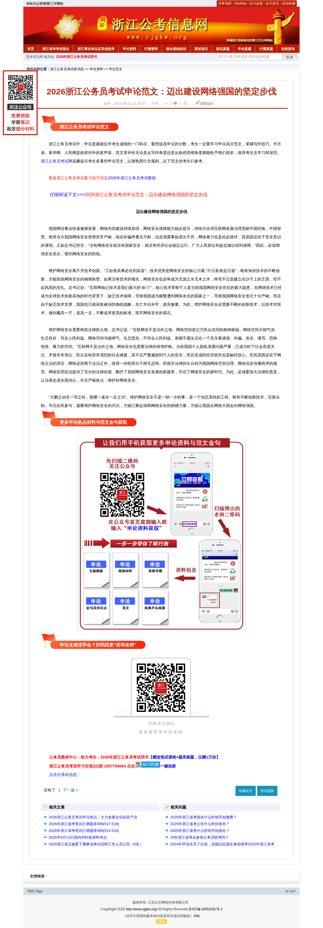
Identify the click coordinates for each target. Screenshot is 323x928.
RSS (31, 891)
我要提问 (207, 104)
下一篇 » (70, 790)
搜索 (290, 57)
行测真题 (266, 49)
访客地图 (225, 3)
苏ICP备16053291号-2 (205, 909)
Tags (38, 891)
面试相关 (201, 49)
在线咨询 (288, 49)
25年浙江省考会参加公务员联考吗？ (199, 837)
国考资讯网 (34, 57)
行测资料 (151, 49)
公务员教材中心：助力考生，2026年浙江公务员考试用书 (134, 757)
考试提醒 (267, 791)
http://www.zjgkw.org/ (141, 909)
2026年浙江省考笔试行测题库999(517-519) (84, 824)
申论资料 (129, 49)
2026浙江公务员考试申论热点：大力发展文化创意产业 (93, 817)
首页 (30, 49)
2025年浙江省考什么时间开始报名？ (200, 831)
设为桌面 (256, 3)
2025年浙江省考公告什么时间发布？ (200, 824)
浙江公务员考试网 (56, 161)
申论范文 (115, 69)
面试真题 (223, 49)
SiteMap (240, 3)
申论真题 (244, 49)
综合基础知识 (176, 49)
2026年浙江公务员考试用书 (76, 57)
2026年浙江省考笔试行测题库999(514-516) (84, 831)
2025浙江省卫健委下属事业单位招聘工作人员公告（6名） (96, 844)
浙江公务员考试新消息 (67, 69)
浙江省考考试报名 (55, 49)
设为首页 (272, 3)
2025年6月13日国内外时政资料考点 (78, 837)
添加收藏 (288, 3)
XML (197, 916)
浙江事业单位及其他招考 (96, 49)
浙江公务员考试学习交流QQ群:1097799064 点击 (92, 766)
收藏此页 (245, 791)
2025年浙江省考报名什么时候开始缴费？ (203, 817)
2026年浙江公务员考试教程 (132, 178)
